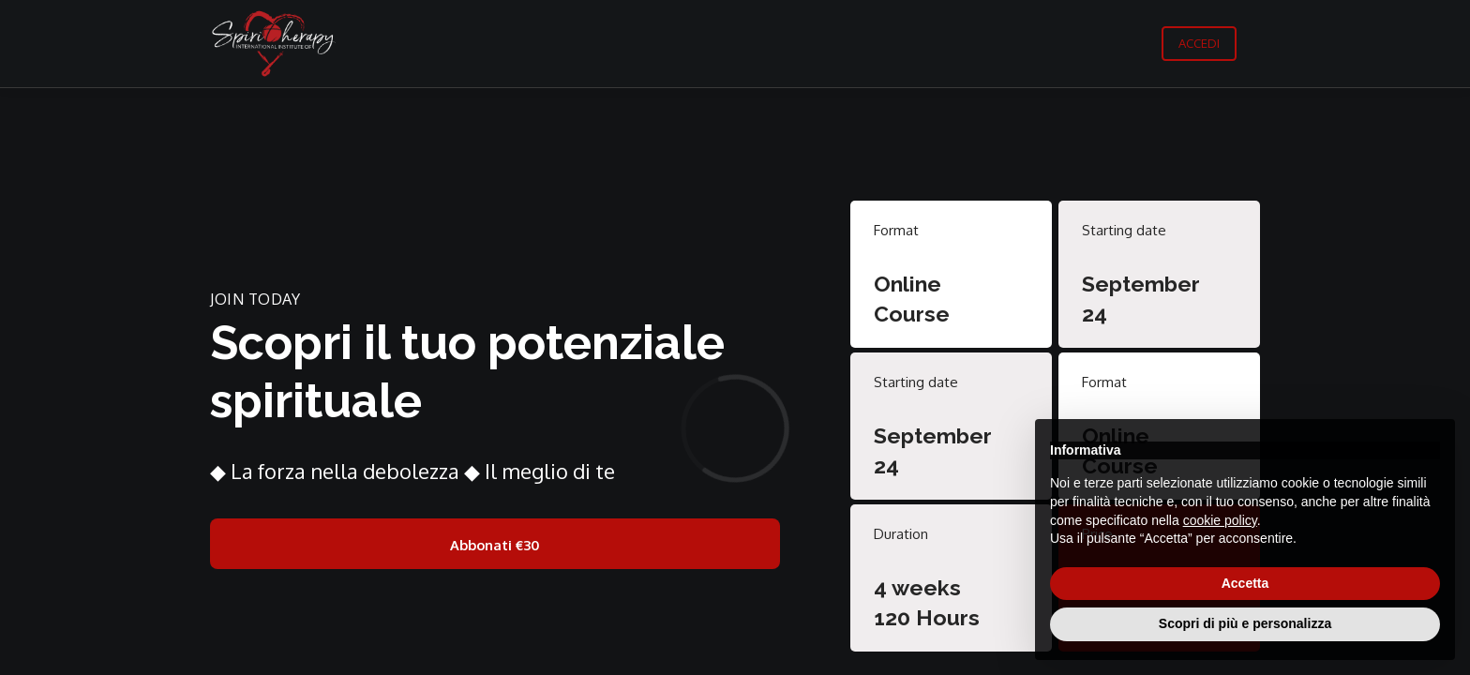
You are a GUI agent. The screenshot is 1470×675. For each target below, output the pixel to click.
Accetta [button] (1245, 583)
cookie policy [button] (1220, 520)
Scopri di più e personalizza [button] (1245, 623)
